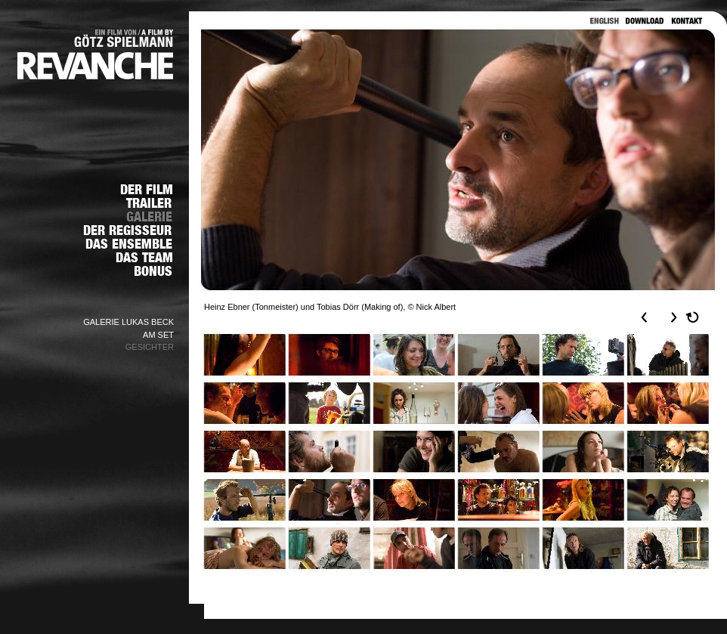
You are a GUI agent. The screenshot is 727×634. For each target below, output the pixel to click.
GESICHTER (149, 346)
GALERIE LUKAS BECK (128, 321)
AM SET (158, 334)
